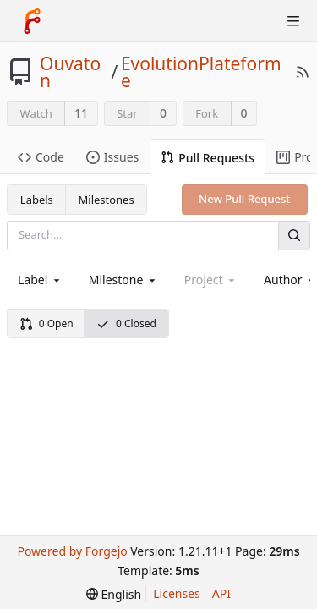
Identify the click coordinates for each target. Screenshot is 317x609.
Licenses (176, 593)
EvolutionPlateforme (201, 72)
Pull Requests (207, 158)
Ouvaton (70, 72)
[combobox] (40, 279)
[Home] (32, 21)
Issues (112, 157)
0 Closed (126, 323)
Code (41, 157)
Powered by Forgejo (72, 551)
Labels (36, 199)
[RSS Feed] (302, 72)
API (221, 593)
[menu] (113, 594)
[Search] (294, 235)
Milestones (106, 199)
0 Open (46, 323)
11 (81, 113)
